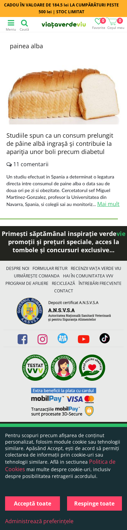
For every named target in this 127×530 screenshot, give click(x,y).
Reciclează (63, 283)
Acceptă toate (32, 503)
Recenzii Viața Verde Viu (96, 268)
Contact (63, 291)
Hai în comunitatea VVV (88, 276)
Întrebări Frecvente (100, 283)
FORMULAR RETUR (50, 268)
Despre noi (17, 268)
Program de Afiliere (26, 283)
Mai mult (108, 204)
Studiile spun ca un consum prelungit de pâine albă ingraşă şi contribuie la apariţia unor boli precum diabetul (59, 143)
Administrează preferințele (39, 521)
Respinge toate (94, 503)
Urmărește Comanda (37, 276)
